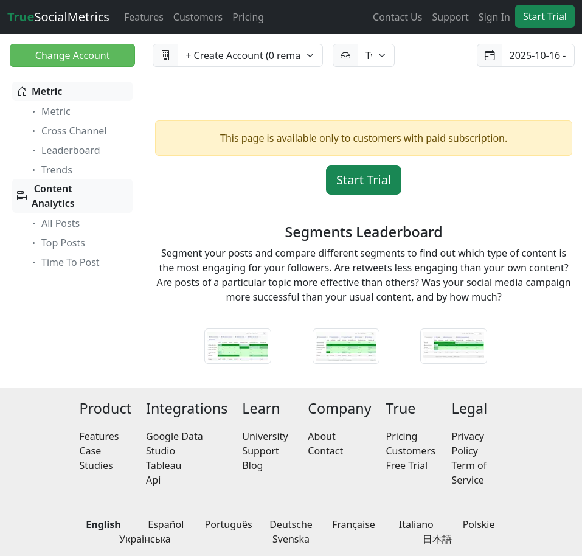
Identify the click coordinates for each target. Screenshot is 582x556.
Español (166, 524)
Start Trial (545, 16)
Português (228, 524)
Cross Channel (67, 130)
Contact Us (397, 17)
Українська (144, 539)
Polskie (479, 524)
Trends (50, 169)
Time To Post (64, 262)
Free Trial (407, 465)
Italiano (416, 524)
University (265, 436)
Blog (252, 465)
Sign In (494, 17)
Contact (325, 450)
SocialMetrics (58, 17)
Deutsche (291, 524)
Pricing (248, 17)
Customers (198, 17)
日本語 (437, 539)
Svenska (291, 539)
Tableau (163, 465)
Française (353, 524)
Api (153, 480)
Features (144, 17)
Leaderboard (64, 150)
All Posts (54, 223)
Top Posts (57, 242)
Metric (39, 91)
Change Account (72, 55)
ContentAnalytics (46, 196)
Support (450, 17)
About (321, 436)
